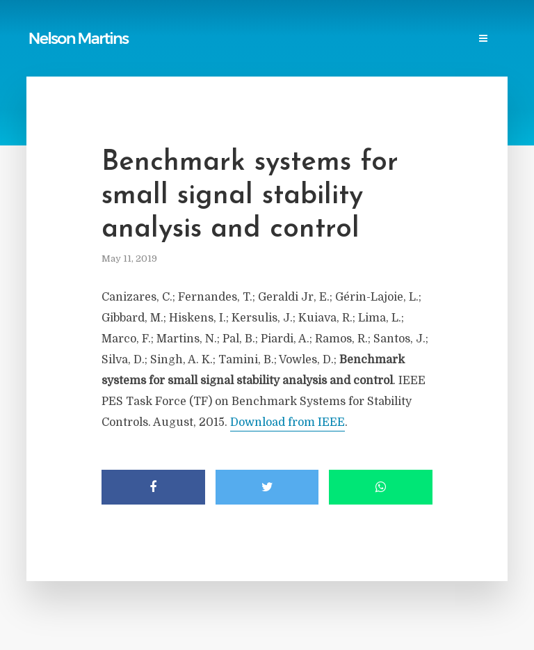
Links (222, 25)
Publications (108, 25)
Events (112, 53)
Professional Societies (404, 25)
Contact (166, 53)
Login (219, 53)
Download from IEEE (287, 422)
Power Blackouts (293, 25)
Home (48, 25)
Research (56, 53)
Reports (174, 25)
